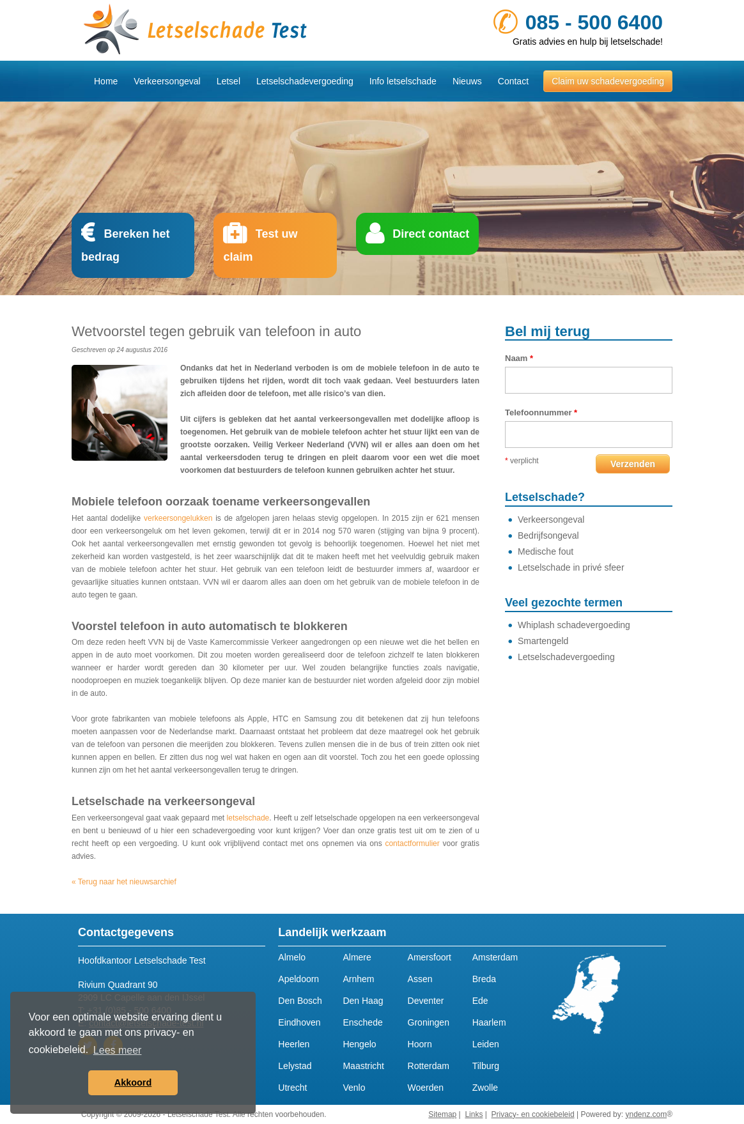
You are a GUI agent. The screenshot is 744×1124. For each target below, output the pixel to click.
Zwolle (485, 1087)
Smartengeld (543, 641)
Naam (519, 358)
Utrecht (292, 1087)
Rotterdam (428, 1066)
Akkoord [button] (132, 1082)
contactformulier (412, 843)
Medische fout (545, 551)
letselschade (248, 817)
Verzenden (632, 464)
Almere (357, 957)
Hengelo (359, 1044)
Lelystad (294, 1066)
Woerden (426, 1087)
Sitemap (442, 1114)
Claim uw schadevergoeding (608, 81)
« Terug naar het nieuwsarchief (124, 881)
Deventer (426, 1001)
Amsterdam (495, 957)
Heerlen (293, 1044)
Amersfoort (429, 957)
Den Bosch (300, 1001)
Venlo (354, 1087)
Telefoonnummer (541, 412)
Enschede (362, 1022)
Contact (513, 81)
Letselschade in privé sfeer (571, 567)
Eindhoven (299, 1022)
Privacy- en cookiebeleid (533, 1114)
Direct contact (430, 233)
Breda (484, 979)
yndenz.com (646, 1114)
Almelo (292, 957)
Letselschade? (545, 497)
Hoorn (420, 1044)
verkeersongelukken (178, 518)
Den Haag (363, 1001)
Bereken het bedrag (125, 245)
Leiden (485, 1044)
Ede (480, 1001)
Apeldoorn (298, 979)
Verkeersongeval (167, 81)
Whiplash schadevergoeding (574, 625)
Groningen (428, 1022)
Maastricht (363, 1066)
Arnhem (358, 979)
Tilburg (485, 1066)
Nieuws (467, 81)
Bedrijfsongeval (548, 535)
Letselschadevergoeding (566, 657)
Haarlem (489, 1022)
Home (106, 81)
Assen (420, 979)
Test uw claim (260, 245)
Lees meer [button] (117, 1050)
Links (474, 1114)
